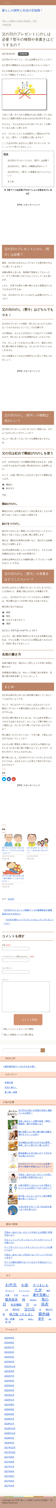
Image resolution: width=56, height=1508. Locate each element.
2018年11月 (9, 1433)
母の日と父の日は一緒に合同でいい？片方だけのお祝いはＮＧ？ (13, 850)
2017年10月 (9, 1452)
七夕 (38, 1290)
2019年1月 (9, 1424)
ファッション (24, 1291)
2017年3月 (9, 1486)
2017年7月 (9, 1467)
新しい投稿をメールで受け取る (18, 1035)
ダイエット (9, 1291)
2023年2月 (9, 1362)
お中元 (11, 1285)
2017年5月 (9, 1476)
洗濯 (35, 1305)
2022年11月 (9, 1366)
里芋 (41, 1318)
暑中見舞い (41, 1295)
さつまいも (41, 1285)
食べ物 (8, 1322)
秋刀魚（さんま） (21, 1314)
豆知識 (21, 1319)
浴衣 (45, 1304)
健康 (48, 1291)
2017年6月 (9, 1471)
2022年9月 (9, 1371)
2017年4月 (9, 1481)
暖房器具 (11, 1299)
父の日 (11, 899)
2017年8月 (9, 1462)
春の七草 (25, 1295)
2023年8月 (9, 1343)
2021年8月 (9, 1405)
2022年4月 (9, 1390)
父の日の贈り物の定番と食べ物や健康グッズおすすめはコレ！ (13, 878)
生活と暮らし (11, 1087)
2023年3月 (9, 1357)
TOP (20, 21)
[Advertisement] (28, 223)
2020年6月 (9, 1414)
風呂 (50, 1319)
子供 (16, 1295)
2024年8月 (9, 1338)
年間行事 (23, 54)
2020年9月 (9, 1409)
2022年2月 (9, 1395)
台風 (7, 1295)
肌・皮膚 (10, 1319)
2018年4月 (9, 1443)
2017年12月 (9, 1448)
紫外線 (44, 1314)
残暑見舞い (33, 1300)
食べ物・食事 (11, 1092)
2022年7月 (9, 1376)
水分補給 (16, 1304)
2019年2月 (9, 1419)
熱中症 (16, 1309)
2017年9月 (9, 1457)
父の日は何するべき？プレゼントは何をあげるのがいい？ (38, 850)
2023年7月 (9, 1347)
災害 (6, 1310)
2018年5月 (9, 1438)
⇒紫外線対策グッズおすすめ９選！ (19, 1066)
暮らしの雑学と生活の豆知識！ (22, 10)
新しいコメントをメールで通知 (18, 1029)
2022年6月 (9, 1381)
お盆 (24, 1285)
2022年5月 (9, 1385)
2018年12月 (9, 1428)
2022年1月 (9, 1400)
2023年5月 (9, 1352)
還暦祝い (31, 1319)
